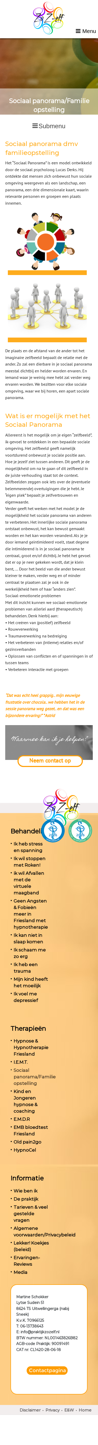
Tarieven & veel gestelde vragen (31, 1214)
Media (20, 1272)
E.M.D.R (22, 1119)
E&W (69, 1410)
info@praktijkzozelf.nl (40, 1332)
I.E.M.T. (21, 1062)
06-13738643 (31, 1326)
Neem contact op (50, 760)
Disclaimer (30, 1410)
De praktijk (26, 1199)
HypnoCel (25, 1150)
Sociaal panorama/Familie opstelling (35, 1077)
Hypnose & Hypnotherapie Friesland (31, 1047)
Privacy (52, 1410)
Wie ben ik (25, 1191)
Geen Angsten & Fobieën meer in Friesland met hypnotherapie (31, 914)
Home (85, 1410)
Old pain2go (27, 1142)
